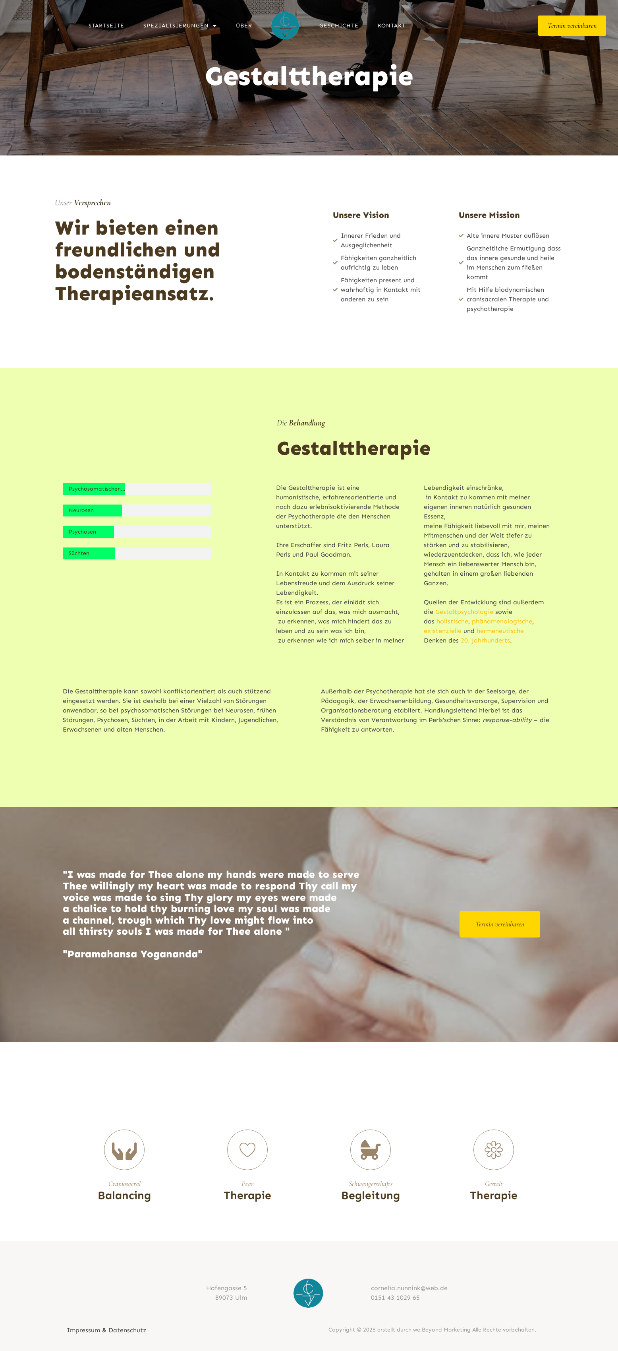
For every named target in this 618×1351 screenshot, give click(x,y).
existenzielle (443, 631)
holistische (452, 621)
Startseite (106, 25)
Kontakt (392, 25)
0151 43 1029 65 (395, 1297)
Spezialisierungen (180, 26)
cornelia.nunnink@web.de (409, 1288)
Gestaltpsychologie (464, 611)
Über (244, 25)
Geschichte (339, 25)
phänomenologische (502, 621)
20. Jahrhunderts (485, 640)
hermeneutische (500, 631)
